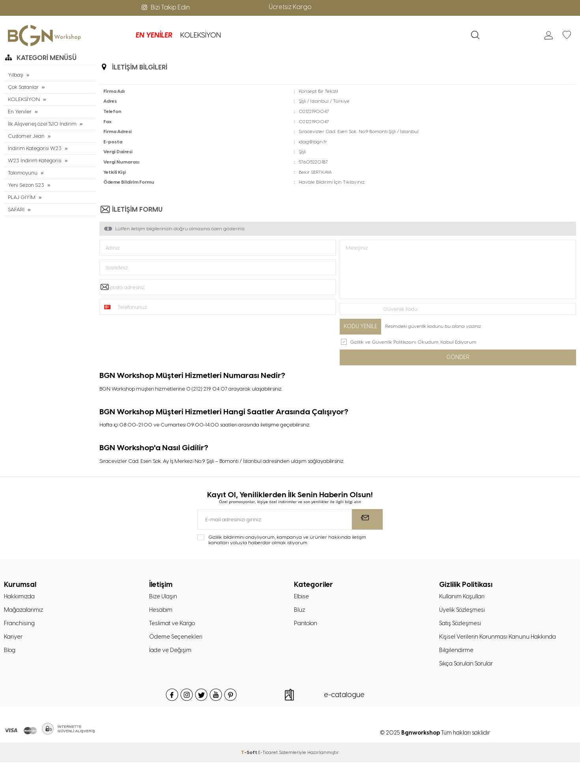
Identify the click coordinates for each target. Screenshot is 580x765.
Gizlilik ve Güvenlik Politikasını (383, 342)
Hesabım (161, 611)
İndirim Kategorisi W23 (34, 148)
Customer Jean (26, 136)
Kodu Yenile (360, 326)
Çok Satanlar (23, 87)
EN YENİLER (121, 35)
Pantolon (307, 624)
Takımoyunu (22, 173)
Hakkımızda (20, 597)
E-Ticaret (268, 755)
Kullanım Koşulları (462, 597)
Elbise (301, 597)
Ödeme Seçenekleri (176, 638)
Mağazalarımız (25, 611)
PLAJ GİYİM (22, 197)
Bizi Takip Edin (165, 7)
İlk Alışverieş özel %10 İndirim (41, 124)
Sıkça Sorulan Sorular (468, 666)
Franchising (20, 624)
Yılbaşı (15, 75)
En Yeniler (19, 112)
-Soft (249, 755)
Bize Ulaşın (163, 597)
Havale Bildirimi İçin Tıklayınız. (332, 182)
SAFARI (16, 209)
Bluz (299, 611)
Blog (10, 652)
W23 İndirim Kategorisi (34, 161)
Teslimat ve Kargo (173, 624)
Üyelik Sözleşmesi (463, 611)
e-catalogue (344, 697)
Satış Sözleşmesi (461, 624)
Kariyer (13, 638)
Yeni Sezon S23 (26, 185)
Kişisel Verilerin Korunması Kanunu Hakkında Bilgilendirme (499, 645)
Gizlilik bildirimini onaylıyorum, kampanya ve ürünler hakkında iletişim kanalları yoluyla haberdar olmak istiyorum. (287, 540)
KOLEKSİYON (168, 35)
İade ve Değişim (171, 652)
